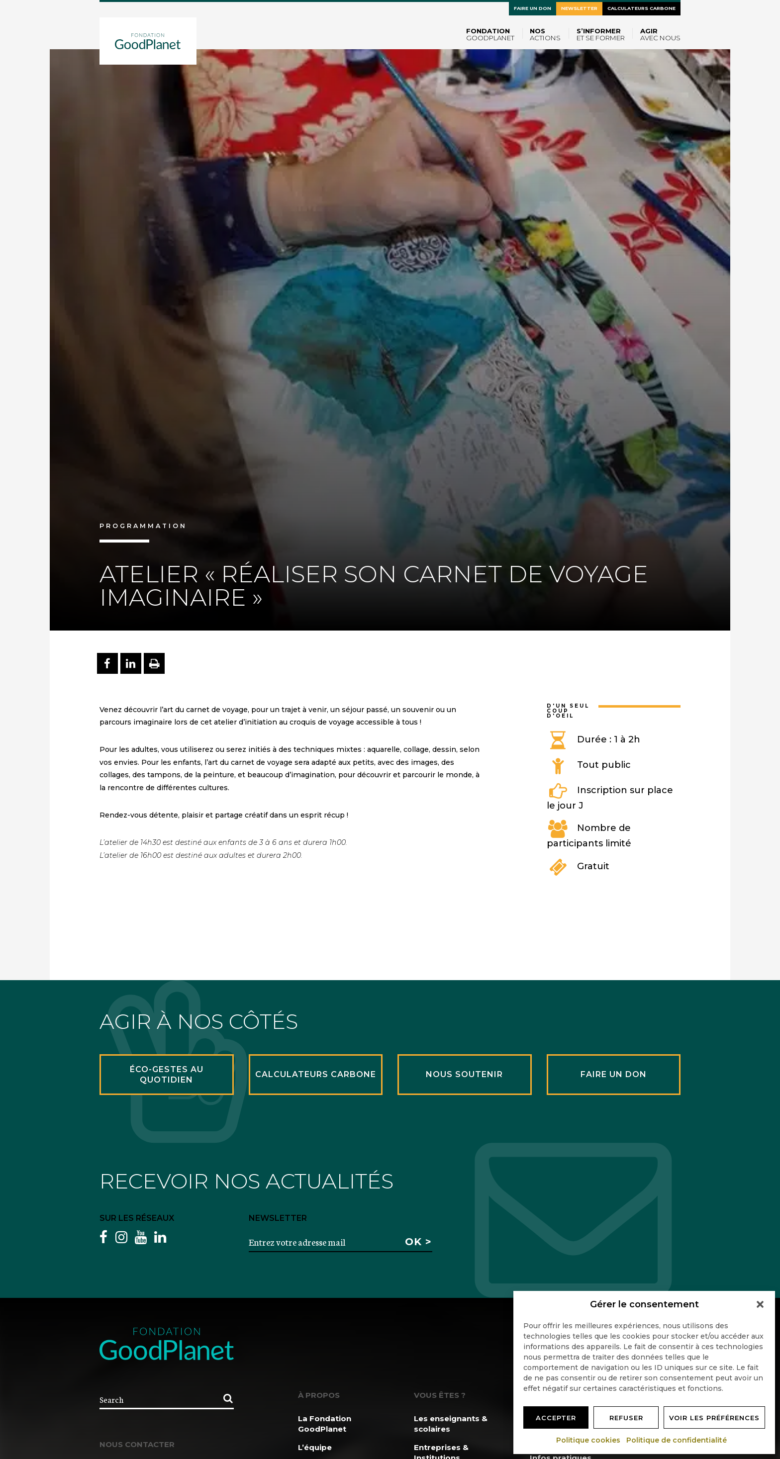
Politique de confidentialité (677, 1440)
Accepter (556, 1418)
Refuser (626, 1418)
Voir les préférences (714, 1418)
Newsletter (579, 8)
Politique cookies (588, 1440)
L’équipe (315, 1447)
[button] (760, 1304)
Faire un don (532, 8)
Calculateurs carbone (641, 8)
